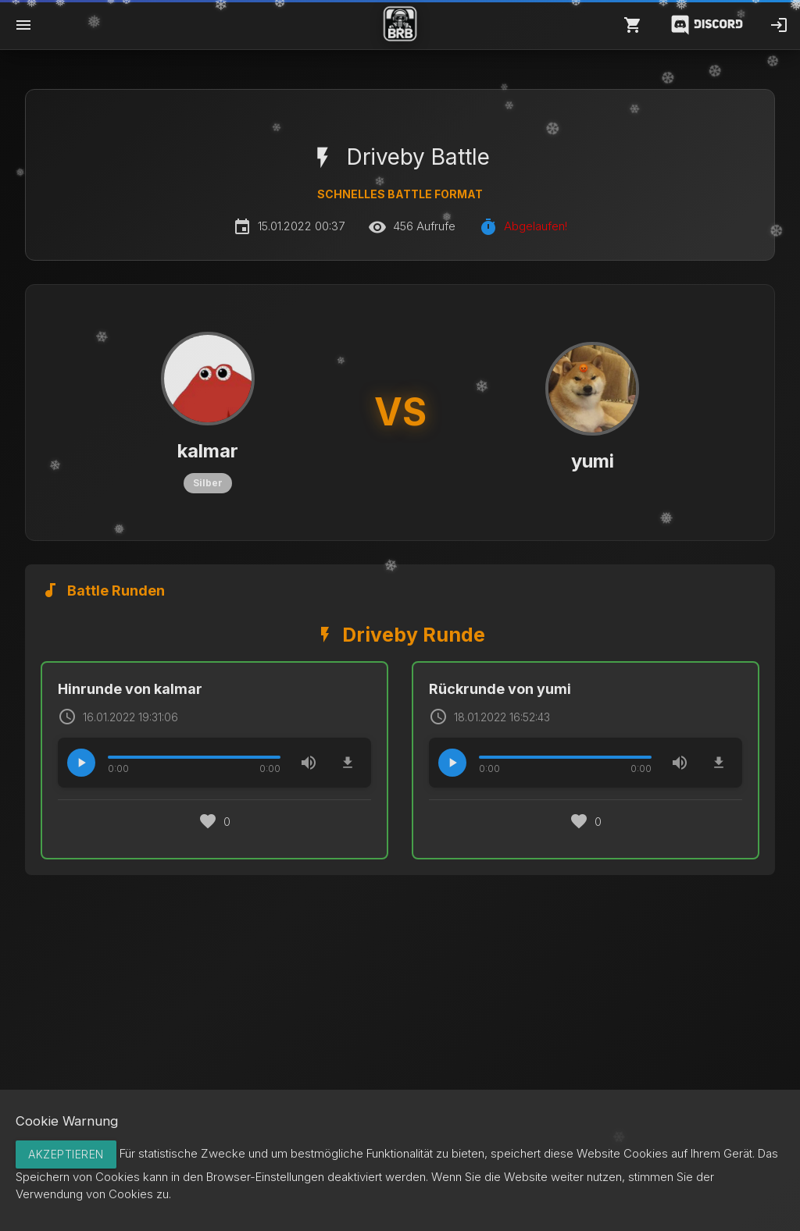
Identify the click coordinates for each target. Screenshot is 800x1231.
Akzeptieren (66, 1154)
